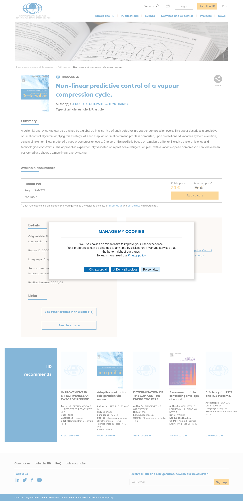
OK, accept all (96, 269)
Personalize (150, 269)
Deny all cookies (125, 269)
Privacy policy (137, 255)
